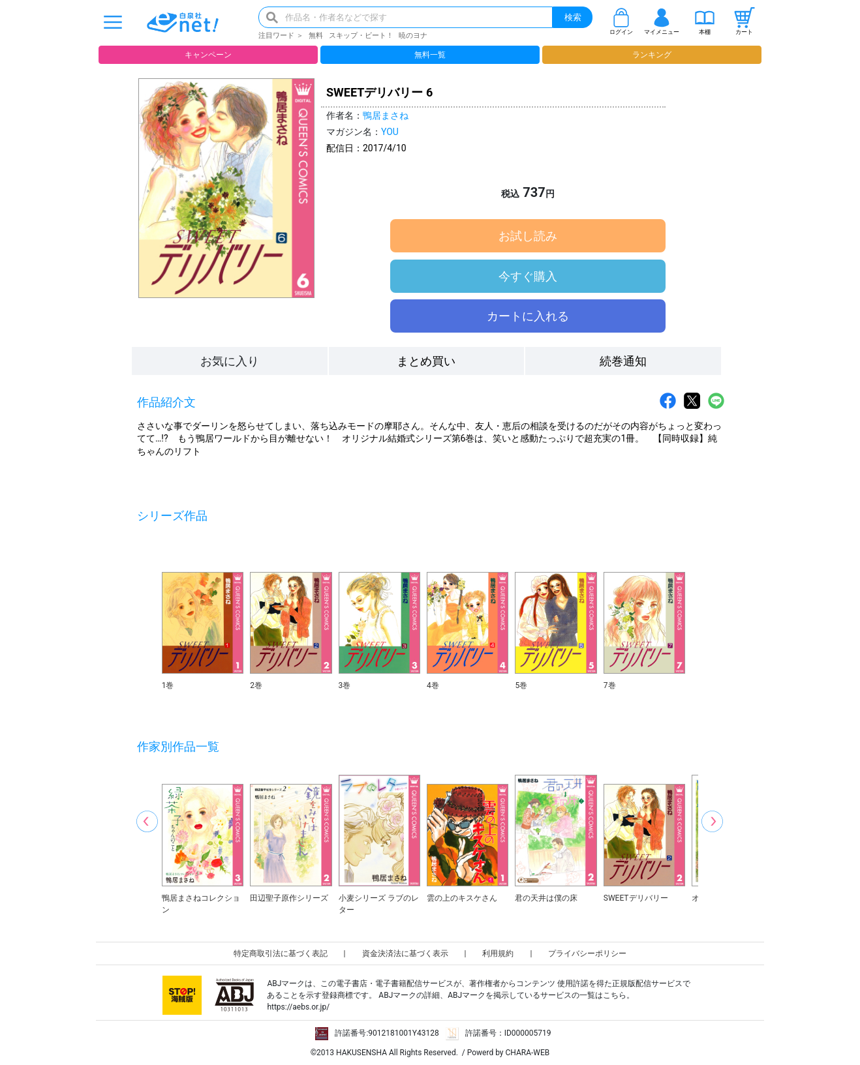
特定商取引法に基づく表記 (281, 953)
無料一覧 (430, 54)
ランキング (651, 54)
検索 (572, 17)
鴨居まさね (385, 115)
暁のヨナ (413, 35)
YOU (390, 132)
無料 (316, 35)
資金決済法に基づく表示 (405, 953)
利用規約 (498, 953)
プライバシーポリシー (587, 953)
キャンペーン (208, 54)
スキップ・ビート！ (361, 35)
